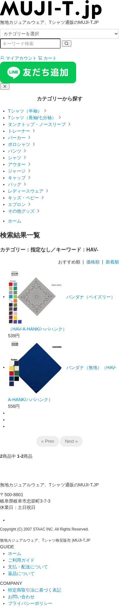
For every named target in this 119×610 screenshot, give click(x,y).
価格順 (93, 261)
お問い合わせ (21, 596)
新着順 (112, 261)
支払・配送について (28, 566)
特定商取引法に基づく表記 (34, 590)
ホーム (14, 220)
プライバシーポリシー (30, 603)
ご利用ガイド (21, 560)
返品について (21, 573)
